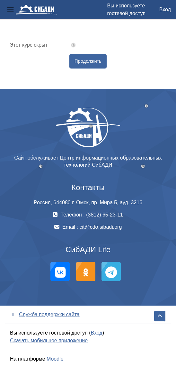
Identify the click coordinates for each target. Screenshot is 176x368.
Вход (165, 9)
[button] (160, 316)
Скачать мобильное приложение (49, 340)
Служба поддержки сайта (45, 314)
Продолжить (88, 61)
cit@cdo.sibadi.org (100, 227)
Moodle (55, 359)
